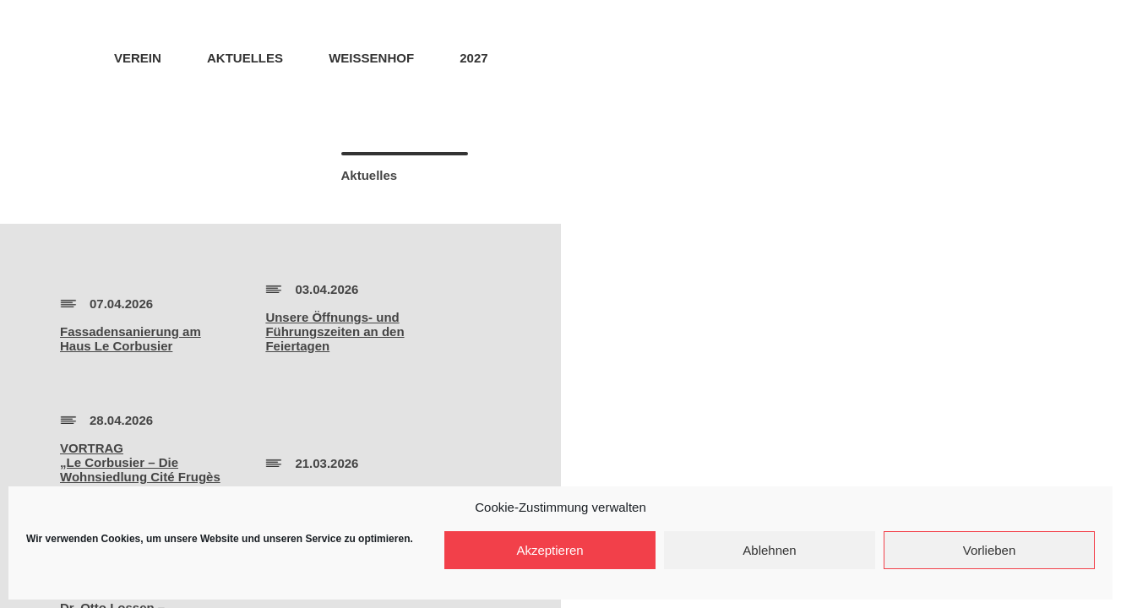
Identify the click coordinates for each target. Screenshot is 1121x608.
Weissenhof (371, 58)
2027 (473, 58)
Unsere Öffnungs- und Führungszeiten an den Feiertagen (334, 331)
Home (66, 56)
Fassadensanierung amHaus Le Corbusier (130, 338)
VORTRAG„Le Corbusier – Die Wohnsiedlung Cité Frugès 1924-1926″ (140, 469)
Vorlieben (989, 550)
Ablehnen (769, 550)
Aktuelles (245, 58)
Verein (137, 58)
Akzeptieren (549, 550)
